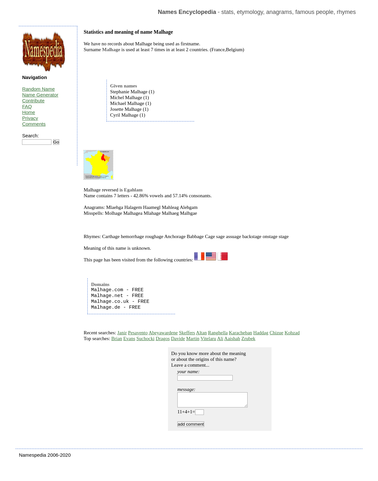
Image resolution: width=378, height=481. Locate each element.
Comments (34, 124)
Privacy (30, 118)
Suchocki (146, 338)
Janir (122, 332)
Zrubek (248, 338)
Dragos (163, 338)
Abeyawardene (163, 332)
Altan (201, 332)
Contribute (33, 100)
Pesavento (138, 332)
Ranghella (218, 332)
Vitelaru (208, 338)
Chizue (277, 332)
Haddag (261, 332)
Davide (178, 338)
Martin (192, 338)
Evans (129, 338)
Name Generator (40, 94)
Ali (220, 338)
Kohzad (292, 332)
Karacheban (240, 332)
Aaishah (232, 338)
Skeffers (187, 332)
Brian (116, 338)
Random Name (38, 89)
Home (28, 112)
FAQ (27, 106)
